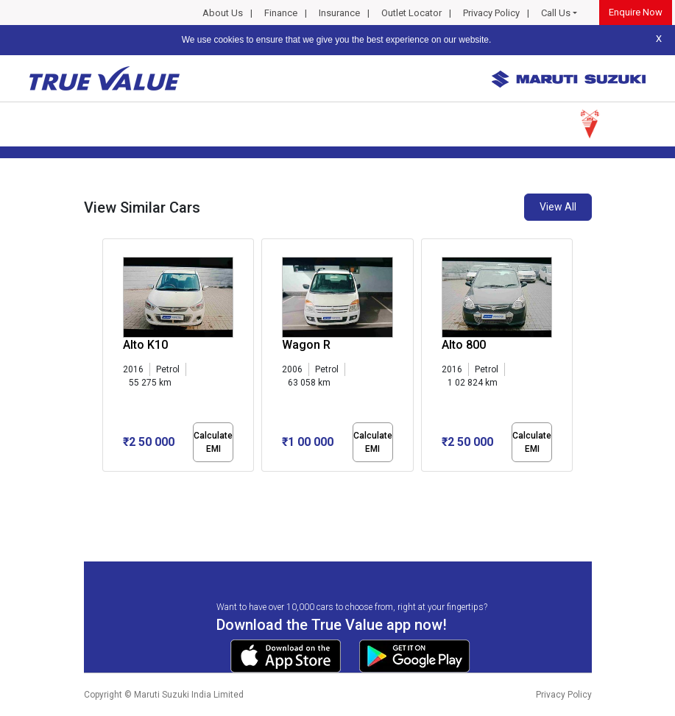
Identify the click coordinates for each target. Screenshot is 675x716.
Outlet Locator (411, 12)
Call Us (555, 12)
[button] (106, 484)
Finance (280, 12)
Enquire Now (635, 12)
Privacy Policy (491, 12)
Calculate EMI (213, 442)
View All (558, 207)
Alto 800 (464, 345)
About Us (222, 12)
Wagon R (306, 345)
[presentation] (110, 357)
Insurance (339, 12)
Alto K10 (145, 345)
